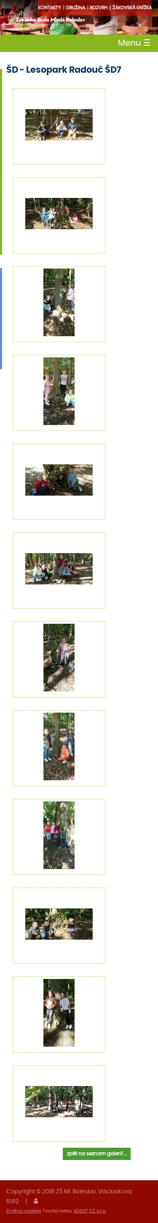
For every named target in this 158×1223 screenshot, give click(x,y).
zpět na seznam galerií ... (96, 1153)
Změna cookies (23, 1211)
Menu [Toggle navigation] (134, 43)
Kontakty (49, 7)
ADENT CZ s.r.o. (89, 1211)
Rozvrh (98, 7)
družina (75, 7)
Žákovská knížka (132, 7)
